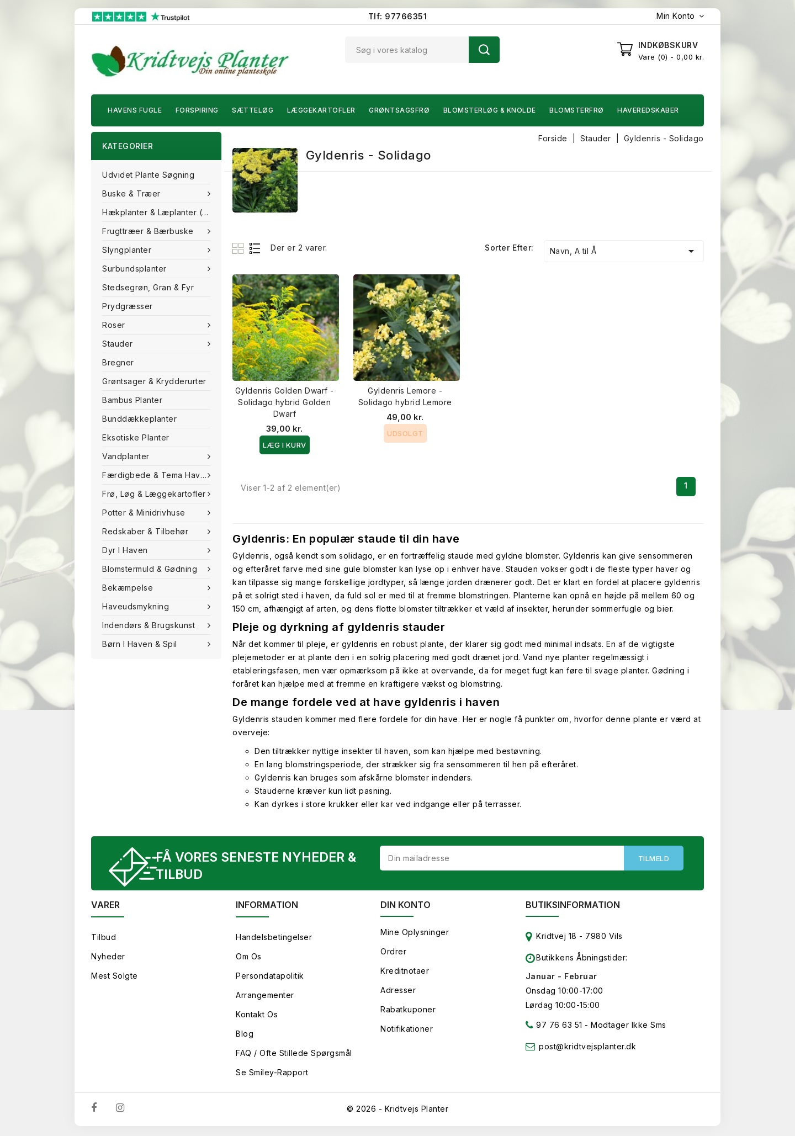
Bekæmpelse (129, 587)
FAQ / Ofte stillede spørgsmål (294, 1054)
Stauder (118, 343)
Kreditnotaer (404, 972)
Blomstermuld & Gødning (151, 569)
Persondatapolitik (270, 977)
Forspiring (197, 110)
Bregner (118, 362)
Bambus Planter (132, 400)
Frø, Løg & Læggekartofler (155, 493)
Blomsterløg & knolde (489, 110)
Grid (239, 248)
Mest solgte (114, 977)
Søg (484, 49)
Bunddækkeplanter (139, 418)
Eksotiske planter (135, 437)
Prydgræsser (127, 306)
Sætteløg (252, 110)
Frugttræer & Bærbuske (149, 231)
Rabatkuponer (408, 1011)
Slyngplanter (128, 249)
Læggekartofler (321, 110)
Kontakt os (257, 1016)
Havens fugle (135, 110)
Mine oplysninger (414, 933)
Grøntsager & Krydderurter (154, 381)
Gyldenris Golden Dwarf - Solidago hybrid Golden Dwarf (284, 402)
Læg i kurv (284, 444)
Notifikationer (406, 1030)
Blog (244, 1035)
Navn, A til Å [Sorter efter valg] (624, 251)
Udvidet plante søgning (148, 174)
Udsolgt (405, 433)
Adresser (398, 991)
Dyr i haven (126, 550)
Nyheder (108, 958)
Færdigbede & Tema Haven (157, 475)
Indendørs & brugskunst (150, 625)
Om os (249, 958)
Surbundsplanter (135, 268)
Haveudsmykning (137, 606)
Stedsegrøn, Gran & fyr (148, 287)
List (255, 248)
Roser (115, 325)
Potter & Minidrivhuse (145, 512)
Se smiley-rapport (272, 1074)
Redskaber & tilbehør (146, 531)
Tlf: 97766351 (397, 16)
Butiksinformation (573, 906)
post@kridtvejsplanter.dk (587, 1048)
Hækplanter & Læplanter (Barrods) (161, 212)
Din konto (405, 906)
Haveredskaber (648, 110)
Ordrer (393, 953)
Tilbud (103, 938)
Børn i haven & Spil (140, 644)
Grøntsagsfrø (399, 110)
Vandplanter (127, 456)
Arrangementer (265, 996)
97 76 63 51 (554, 1029)
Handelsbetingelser (274, 938)
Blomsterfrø (576, 110)
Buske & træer (132, 193)
